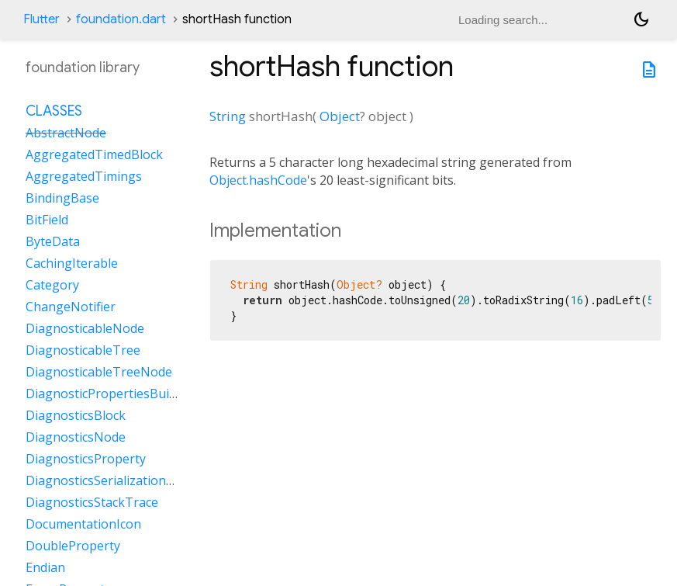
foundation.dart (121, 19)
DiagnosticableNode (85, 328)
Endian (45, 567)
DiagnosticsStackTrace (92, 502)
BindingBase (62, 197)
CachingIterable (72, 263)
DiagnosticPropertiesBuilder (109, 393)
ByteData (53, 241)
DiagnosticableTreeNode (99, 371)
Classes (54, 111)
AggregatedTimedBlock (94, 154)
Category (52, 284)
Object (340, 116)
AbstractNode (66, 132)
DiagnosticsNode (76, 437)
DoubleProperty (73, 545)
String (227, 116)
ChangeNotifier (71, 306)
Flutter (41, 19)
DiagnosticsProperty (86, 458)
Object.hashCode (258, 180)
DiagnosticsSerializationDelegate (122, 480)
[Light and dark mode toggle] (641, 19)
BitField (47, 219)
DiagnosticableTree (83, 350)
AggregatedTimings (84, 176)
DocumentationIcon (83, 523)
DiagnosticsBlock (76, 415)
